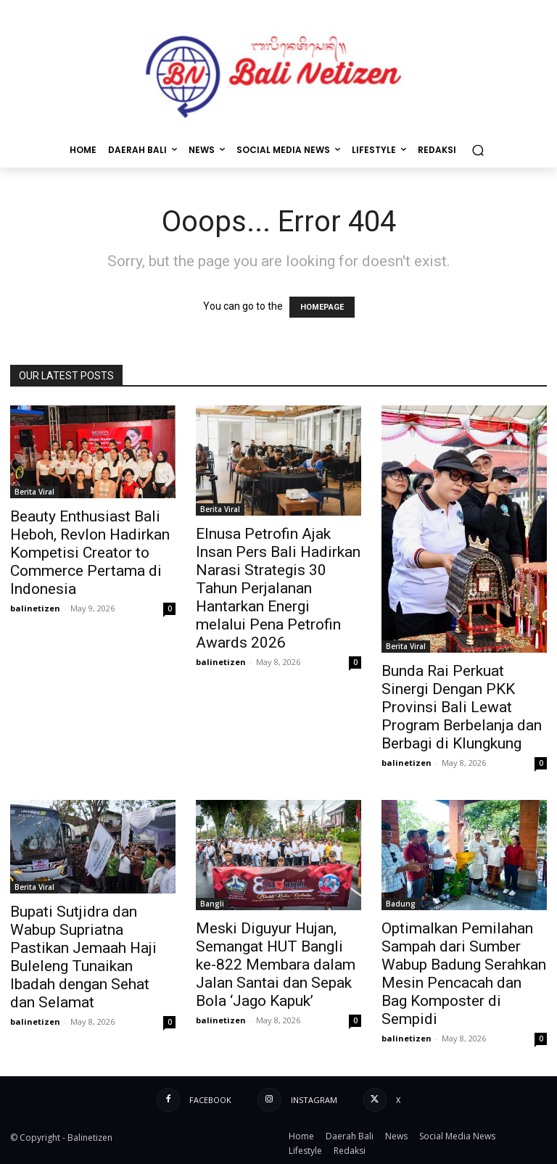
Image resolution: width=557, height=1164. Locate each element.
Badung (401, 904)
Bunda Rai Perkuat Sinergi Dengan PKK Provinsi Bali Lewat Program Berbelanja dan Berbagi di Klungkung (461, 707)
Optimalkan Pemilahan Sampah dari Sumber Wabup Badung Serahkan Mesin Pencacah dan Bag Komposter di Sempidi (463, 974)
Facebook (210, 1099)
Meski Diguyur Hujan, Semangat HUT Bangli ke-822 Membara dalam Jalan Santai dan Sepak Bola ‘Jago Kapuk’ (275, 965)
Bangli (212, 904)
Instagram (314, 1099)
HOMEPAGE (322, 307)
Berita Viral (34, 492)
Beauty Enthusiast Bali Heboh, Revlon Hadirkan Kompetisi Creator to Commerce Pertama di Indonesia (90, 553)
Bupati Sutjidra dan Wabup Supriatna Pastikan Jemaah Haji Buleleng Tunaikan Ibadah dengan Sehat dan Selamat (83, 957)
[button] (477, 149)
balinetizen (35, 608)
